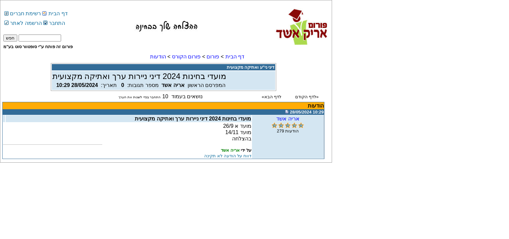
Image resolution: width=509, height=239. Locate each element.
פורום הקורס (186, 56)
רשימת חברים (25, 13)
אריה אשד (287, 118)
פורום (213, 56)
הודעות (158, 56)
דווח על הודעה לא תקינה (227, 155)
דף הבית (57, 13)
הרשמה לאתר (23, 23)
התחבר (54, 23)
